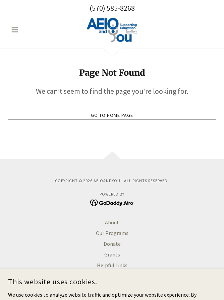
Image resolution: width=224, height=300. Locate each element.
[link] (112, 29)
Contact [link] (112, 276)
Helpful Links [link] (112, 265)
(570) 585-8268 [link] (112, 8)
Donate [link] (112, 243)
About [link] (112, 222)
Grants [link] (112, 254)
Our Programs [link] (112, 233)
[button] (23, 29)
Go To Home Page (112, 115)
